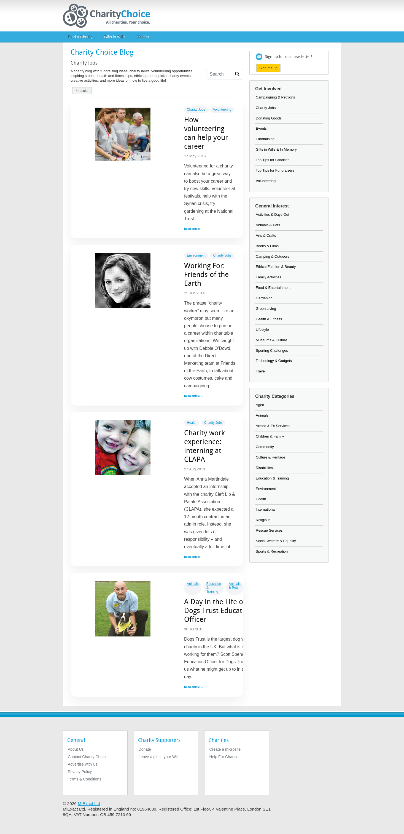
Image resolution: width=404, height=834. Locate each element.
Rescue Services (269, 530)
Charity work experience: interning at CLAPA (204, 446)
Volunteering (222, 109)
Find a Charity (80, 37)
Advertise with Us (83, 764)
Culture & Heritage (270, 457)
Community (265, 447)
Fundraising (265, 139)
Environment (196, 255)
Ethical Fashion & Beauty (276, 267)
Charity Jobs (196, 109)
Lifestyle (262, 329)
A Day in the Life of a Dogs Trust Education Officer (218, 611)
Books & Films (267, 246)
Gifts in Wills (114, 37)
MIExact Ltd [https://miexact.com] (89, 803)
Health (191, 423)
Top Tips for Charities (272, 160)
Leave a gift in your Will (159, 757)
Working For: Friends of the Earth (206, 275)
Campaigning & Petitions (275, 97)
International (266, 509)
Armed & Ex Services (273, 426)
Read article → (193, 228)
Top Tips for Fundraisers (275, 170)
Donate (145, 749)
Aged (260, 405)
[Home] (109, 16)
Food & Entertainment (273, 288)
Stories (143, 37)
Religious (263, 520)
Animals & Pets (235, 586)
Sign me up (268, 68)
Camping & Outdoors (272, 256)
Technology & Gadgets (274, 361)
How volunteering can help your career (206, 133)
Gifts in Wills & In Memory (276, 149)
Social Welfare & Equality (276, 541)
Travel (261, 371)
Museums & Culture (271, 340)
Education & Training (272, 478)
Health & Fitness (269, 319)
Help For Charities (224, 757)
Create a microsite (225, 749)
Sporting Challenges (272, 350)
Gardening (264, 298)
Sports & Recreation (272, 551)
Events (261, 128)
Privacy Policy (80, 771)
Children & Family (270, 436)
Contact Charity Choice (87, 757)
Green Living (266, 309)
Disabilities (264, 468)
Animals (193, 584)
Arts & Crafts (266, 235)
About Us (76, 749)
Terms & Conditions (84, 779)
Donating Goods (269, 118)
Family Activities (268, 277)
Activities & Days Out (272, 214)
